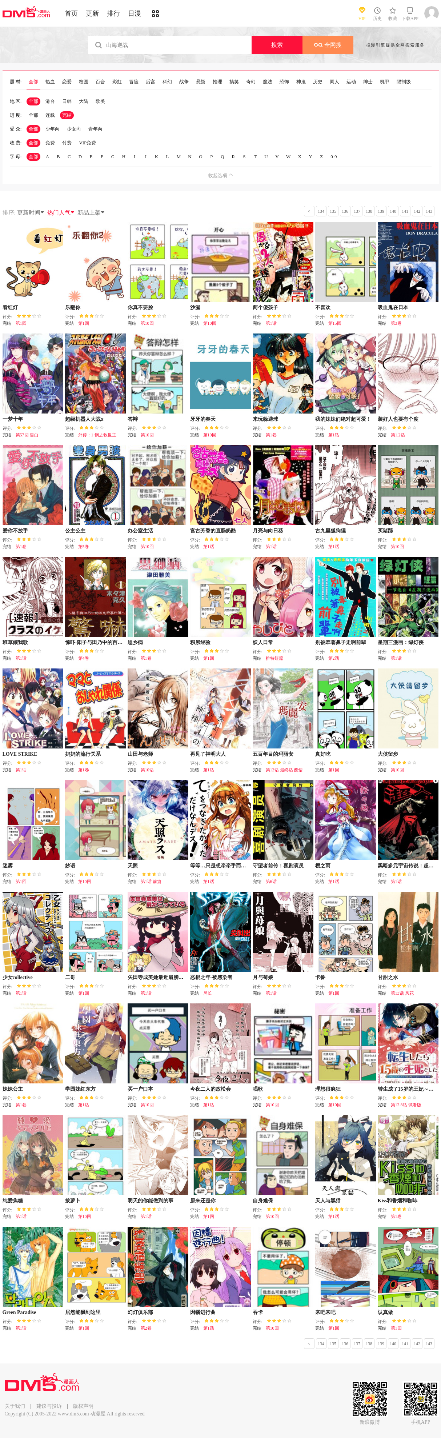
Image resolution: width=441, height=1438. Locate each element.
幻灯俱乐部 (140, 1312)
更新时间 (31, 212)
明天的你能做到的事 (150, 1200)
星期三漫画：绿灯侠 (401, 642)
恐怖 (284, 81)
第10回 (147, 323)
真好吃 (322, 754)
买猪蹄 (385, 531)
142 (417, 211)
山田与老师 (140, 754)
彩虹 (117, 81)
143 (429, 211)
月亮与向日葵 (268, 531)
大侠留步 (388, 754)
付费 (67, 142)
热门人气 (61, 212)
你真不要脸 (140, 307)
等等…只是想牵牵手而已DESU (225, 865)
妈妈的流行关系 (83, 754)
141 (405, 211)
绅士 (368, 81)
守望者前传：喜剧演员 (278, 865)
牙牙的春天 (203, 419)
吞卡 (258, 1312)
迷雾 (8, 865)
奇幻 (251, 81)
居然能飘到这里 (83, 1312)
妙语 (70, 865)
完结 (67, 115)
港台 (50, 101)
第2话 (333, 658)
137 (357, 211)
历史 (317, 81)
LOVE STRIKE (20, 754)
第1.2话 (398, 435)
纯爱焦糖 (13, 1200)
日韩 (67, 101)
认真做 (385, 1312)
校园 (83, 81)
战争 (184, 81)
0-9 (333, 156)
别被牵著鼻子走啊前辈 (340, 642)
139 (381, 211)
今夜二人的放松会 (210, 1089)
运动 (351, 81)
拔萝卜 (72, 1200)
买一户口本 (140, 1089)
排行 (113, 13)
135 (333, 211)
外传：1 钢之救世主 (97, 435)
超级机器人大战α (84, 419)
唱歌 (258, 1089)
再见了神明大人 (208, 754)
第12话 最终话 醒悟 (284, 769)
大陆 (83, 101)
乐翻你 (72, 307)
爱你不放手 (15, 531)
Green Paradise (19, 1312)
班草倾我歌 (15, 642)
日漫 (134, 13)
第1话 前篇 (151, 881)
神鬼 (301, 81)
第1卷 (271, 435)
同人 (334, 81)
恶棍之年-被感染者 (211, 977)
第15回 (334, 323)
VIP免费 (87, 142)
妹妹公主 (13, 1089)
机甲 (384, 81)
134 (321, 211)
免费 (50, 142)
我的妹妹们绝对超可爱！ (343, 419)
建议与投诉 (49, 1406)
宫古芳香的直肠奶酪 (213, 531)
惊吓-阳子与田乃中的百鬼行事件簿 (104, 642)
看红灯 (10, 307)
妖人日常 (263, 642)
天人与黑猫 (328, 1200)
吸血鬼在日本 (393, 307)
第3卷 (396, 323)
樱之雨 (322, 865)
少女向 (74, 129)
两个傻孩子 (265, 307)
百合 (100, 81)
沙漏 (195, 307)
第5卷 (83, 546)
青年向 (95, 129)
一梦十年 (13, 419)
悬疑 (200, 81)
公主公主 (75, 531)
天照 (133, 865)
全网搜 (328, 45)
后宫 (150, 81)
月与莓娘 (263, 977)
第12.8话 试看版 (406, 1104)
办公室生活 (140, 531)
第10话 (147, 769)
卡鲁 (320, 977)
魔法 (267, 81)
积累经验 (200, 642)
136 (345, 211)
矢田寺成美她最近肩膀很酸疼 (161, 977)
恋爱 (67, 81)
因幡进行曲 (203, 1312)
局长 (207, 993)
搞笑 (234, 81)
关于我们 (15, 1406)
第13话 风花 (402, 993)
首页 (71, 13)
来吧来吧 (325, 1312)
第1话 (271, 323)
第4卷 (83, 658)
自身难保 (263, 1200)
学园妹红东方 (80, 1089)
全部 (33, 81)
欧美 (100, 101)
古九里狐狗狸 (330, 531)
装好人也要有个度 (398, 419)
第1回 (21, 323)
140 (393, 211)
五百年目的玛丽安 (273, 754)
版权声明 (83, 1406)
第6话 (271, 881)
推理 (217, 81)
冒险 (134, 81)
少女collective (18, 977)
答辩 (133, 419)
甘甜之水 (388, 977)
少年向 (52, 129)
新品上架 (91, 212)
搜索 (277, 45)
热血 (50, 81)
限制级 (404, 81)
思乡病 (135, 642)
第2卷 (146, 1328)
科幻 (167, 81)
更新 (92, 13)
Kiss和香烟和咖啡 (398, 1200)
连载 (50, 115)
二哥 (70, 977)
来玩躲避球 (265, 419)
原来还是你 (203, 1200)
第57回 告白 (27, 435)
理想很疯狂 (328, 1089)
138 (369, 211)
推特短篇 (274, 658)
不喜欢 (322, 307)
